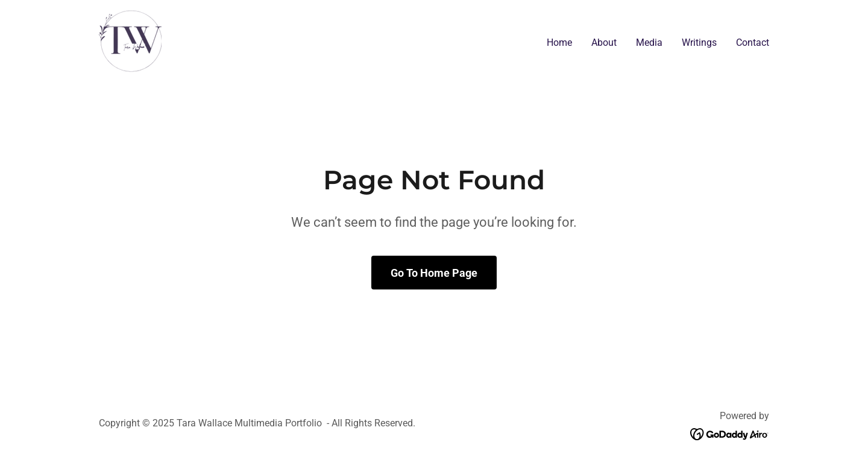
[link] (130, 40)
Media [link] (649, 42)
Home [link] (559, 42)
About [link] (604, 42)
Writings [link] (699, 42)
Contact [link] (752, 42)
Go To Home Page (434, 273)
